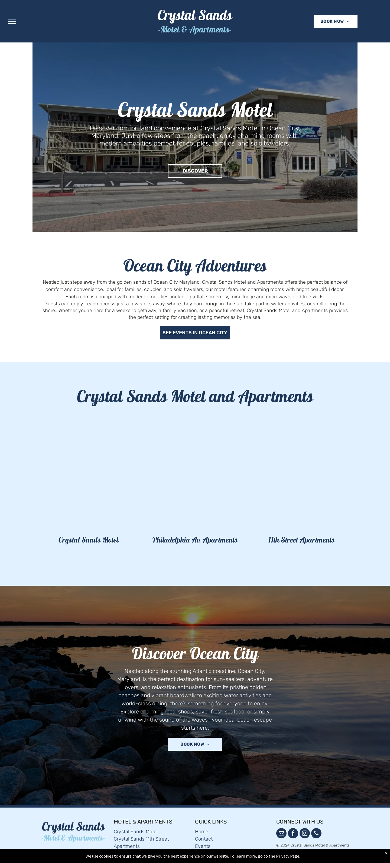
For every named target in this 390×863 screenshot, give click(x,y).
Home (201, 819)
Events (202, 834)
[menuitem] (334, 21)
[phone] (316, 821)
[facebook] (293, 821)
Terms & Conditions (216, 841)
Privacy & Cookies (215, 848)
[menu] (12, 21)
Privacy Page (287, 856)
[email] (281, 821)
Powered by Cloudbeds (296, 844)
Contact (204, 826)
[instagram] (305, 821)
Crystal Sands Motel (136, 819)
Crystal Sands (195, 17)
